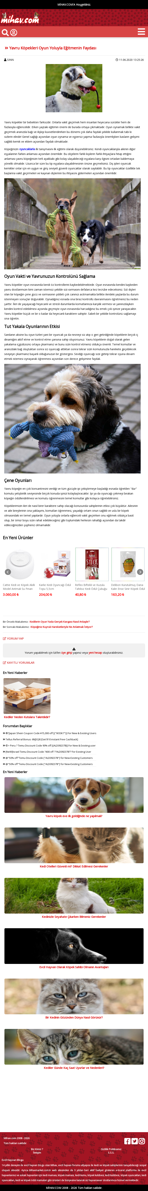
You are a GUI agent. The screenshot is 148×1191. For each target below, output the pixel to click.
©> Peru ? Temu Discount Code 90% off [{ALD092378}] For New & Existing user (49, 745)
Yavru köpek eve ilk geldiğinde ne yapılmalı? (73, 816)
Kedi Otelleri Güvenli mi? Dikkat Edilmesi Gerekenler (74, 866)
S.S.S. (111, 1152)
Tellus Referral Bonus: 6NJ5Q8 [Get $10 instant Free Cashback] (40, 739)
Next (140, 572)
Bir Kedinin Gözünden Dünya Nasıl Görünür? (74, 1017)
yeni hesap (95, 652)
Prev (8, 572)
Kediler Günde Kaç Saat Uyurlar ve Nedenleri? (74, 1068)
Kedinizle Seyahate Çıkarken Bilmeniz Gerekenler (74, 917)
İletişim (37, 1152)
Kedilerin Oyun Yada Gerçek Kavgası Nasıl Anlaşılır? (60, 621)
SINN (10, 60)
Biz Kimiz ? (37, 1149)
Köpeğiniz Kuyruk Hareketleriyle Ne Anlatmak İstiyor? (62, 627)
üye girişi (67, 652)
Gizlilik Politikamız (111, 1149)
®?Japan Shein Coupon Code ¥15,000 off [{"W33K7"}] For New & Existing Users (49, 733)
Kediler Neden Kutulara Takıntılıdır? (27, 717)
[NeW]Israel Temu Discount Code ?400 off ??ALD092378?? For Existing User (47, 751)
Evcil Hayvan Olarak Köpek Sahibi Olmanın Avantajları (73, 967)
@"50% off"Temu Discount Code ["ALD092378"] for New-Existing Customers (48, 758)
